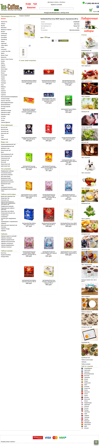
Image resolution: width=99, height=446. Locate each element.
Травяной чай (5, 160)
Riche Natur (4, 69)
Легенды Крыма (5, 106)
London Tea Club (5, 51)
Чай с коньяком (85, 172)
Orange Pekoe (5, 256)
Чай (35, 4)
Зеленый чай (4, 131)
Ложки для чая (5, 198)
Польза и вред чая (86, 311)
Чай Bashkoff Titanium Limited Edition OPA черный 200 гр (49, 253)
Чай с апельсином (86, 264)
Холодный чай (85, 234)
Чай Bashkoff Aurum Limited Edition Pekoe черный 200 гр (68, 252)
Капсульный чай (5, 150)
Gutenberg (4, 39)
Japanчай (3, 43)
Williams (3, 86)
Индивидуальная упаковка (8, 189)
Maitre (2, 53)
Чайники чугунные (6, 247)
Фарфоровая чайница (7, 171)
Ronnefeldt (4, 75)
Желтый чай (4, 129)
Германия (87, 377)
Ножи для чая (5, 200)
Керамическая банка (7, 180)
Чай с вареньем (85, 65)
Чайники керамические (7, 239)
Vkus (2, 85)
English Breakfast (6, 254)
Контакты (62, 2)
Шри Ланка (87, 424)
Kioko (2, 47)
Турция (86, 419)
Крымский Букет (5, 104)
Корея (86, 395)
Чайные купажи (85, 364)
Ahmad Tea (4, 21)
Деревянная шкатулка (7, 182)
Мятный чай (84, 142)
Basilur (3, 25)
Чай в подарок (85, 296)
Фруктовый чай (5, 164)
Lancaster (3, 49)
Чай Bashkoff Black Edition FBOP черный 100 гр (29, 138)
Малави (86, 397)
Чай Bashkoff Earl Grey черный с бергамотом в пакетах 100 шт (49, 282)
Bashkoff (27, 15)
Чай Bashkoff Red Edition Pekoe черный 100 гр (49, 138)
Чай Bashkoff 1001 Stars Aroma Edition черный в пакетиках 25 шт (49, 100)
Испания (86, 386)
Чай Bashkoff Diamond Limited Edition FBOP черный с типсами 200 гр (29, 253)
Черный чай (4, 139)
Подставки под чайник (7, 211)
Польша (86, 406)
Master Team (4, 55)
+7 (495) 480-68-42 (92, 3)
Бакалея (31, 7)
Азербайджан (88, 368)
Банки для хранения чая (8, 196)
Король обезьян (5, 100)
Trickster (3, 81)
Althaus (3, 23)
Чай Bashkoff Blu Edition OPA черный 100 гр (68, 138)
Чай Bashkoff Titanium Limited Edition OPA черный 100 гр (68, 196)
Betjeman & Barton (6, 29)
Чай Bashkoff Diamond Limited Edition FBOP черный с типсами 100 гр (49, 196)
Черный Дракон (5, 122)
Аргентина (87, 370)
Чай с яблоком (85, 188)
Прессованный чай (6, 156)
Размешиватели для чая (8, 213)
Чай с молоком (85, 157)
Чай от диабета (85, 218)
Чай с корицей (85, 96)
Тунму (2, 120)
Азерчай (3, 92)
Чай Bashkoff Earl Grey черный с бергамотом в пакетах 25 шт (68, 82)
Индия (86, 381)
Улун (2, 137)
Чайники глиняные (6, 238)
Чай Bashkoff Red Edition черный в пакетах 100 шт (29, 281)
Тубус (2, 191)
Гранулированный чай (7, 146)
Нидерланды (88, 402)
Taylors (3, 79)
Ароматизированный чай (8, 144)
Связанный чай (5, 158)
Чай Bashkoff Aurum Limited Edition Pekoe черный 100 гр (29, 195)
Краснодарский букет (7, 102)
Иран (85, 384)
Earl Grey (3, 253)
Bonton (3, 31)
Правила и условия (56, 4)
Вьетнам (86, 375)
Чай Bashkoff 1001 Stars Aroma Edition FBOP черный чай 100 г (68, 161)
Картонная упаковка (7, 174)
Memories (3, 57)
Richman (3, 71)
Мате (2, 152)
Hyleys (3, 41)
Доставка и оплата (53, 2)
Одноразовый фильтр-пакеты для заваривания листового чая (8, 203)
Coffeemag (4, 33)
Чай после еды (85, 249)
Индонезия (87, 383)
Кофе (28, 4)
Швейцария (87, 422)
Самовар (3, 227)
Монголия (87, 399)
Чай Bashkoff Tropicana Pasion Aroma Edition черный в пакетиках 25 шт (29, 110)
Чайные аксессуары (87, 359)
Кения (86, 390)
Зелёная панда (5, 98)
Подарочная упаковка (7, 206)
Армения (86, 372)
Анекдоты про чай (86, 327)
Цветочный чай (5, 166)
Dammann (4, 35)
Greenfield (4, 37)
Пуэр (2, 135)
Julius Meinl (4, 45)
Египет (86, 379)
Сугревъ (3, 116)
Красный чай (4, 133)
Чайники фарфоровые (7, 245)
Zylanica (3, 90)
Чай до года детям (86, 127)
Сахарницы (4, 216)
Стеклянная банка (6, 172)
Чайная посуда (5, 228)
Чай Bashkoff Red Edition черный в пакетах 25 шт (49, 81)
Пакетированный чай (7, 154)
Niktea (2, 63)
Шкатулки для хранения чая (9, 225)
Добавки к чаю (5, 148)
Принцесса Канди (6, 110)
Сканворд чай (85, 342)
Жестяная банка (5, 176)
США (85, 413)
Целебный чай (85, 357)
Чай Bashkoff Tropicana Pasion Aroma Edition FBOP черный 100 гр (49, 168)
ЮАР (85, 426)
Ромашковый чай (86, 50)
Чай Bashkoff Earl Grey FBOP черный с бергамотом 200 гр (68, 224)
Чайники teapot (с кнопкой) (8, 236)
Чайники (3, 230)
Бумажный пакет (6, 183)
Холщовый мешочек (7, 187)
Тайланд (86, 417)
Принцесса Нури (5, 112)
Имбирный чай (85, 203)
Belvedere (4, 27)
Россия (86, 408)
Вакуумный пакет (6, 178)
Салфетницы (4, 214)
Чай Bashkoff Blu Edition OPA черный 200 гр (29, 224)
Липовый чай (85, 111)
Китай (86, 393)
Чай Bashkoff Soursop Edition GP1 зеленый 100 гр (29, 167)
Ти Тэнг (3, 118)
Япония (86, 428)
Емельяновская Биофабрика (9, 96)
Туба (2, 185)
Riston (3, 73)
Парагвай (87, 404)
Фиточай (3, 162)
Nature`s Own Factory (7, 59)
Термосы (3, 223)
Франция (86, 421)
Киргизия (87, 392)
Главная (21, 15)
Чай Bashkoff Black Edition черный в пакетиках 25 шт (29, 81)
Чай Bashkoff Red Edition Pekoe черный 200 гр (49, 224)
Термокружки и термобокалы (9, 221)
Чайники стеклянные (7, 243)
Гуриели (3, 94)
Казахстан (87, 388)
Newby (3, 61)
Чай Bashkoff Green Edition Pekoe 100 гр (68, 110)
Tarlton (3, 77)
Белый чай (4, 127)
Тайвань (86, 415)
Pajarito (3, 65)
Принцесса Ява (5, 114)
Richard (3, 67)
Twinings (3, 83)
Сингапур (87, 411)
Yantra (3, 88)
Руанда (86, 410)
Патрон (3, 108)
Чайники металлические (8, 241)
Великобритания (89, 373)
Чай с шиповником (86, 81)
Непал (86, 401)
